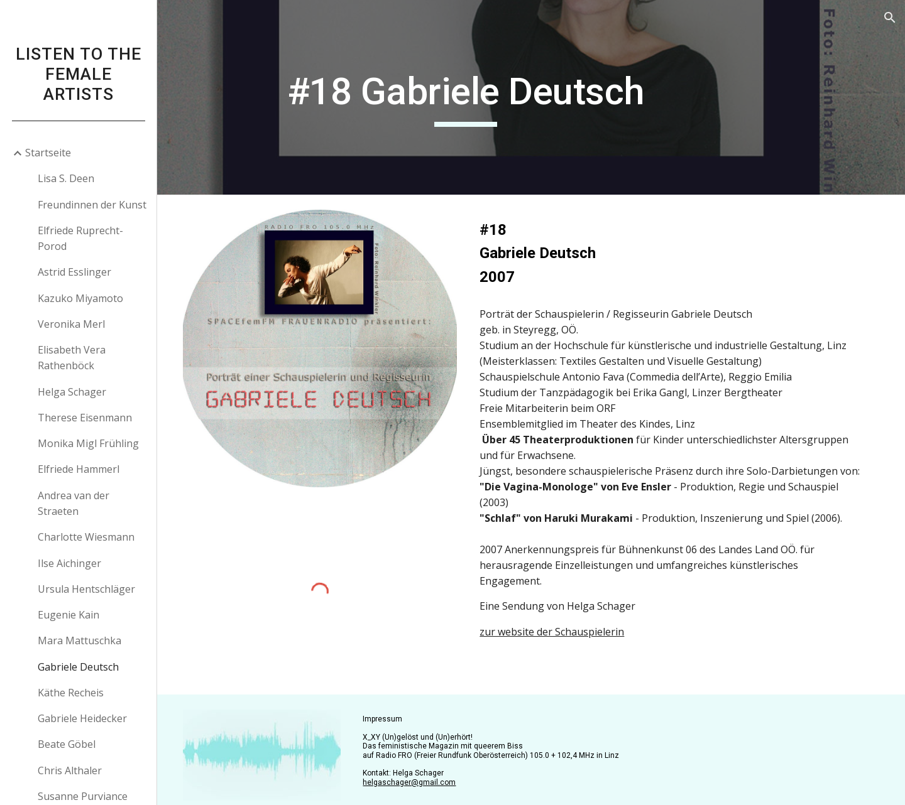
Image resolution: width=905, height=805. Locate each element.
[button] (890, 18)
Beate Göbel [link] (67, 744)
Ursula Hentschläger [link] (86, 589)
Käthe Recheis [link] (71, 693)
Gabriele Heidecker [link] (82, 718)
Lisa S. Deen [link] (66, 178)
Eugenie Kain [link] (68, 615)
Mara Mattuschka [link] (79, 640)
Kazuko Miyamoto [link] (80, 298)
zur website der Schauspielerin (560, 647)
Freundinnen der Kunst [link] (92, 205)
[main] (474, 97)
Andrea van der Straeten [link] (73, 503)
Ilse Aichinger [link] (69, 563)
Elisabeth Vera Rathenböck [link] (72, 357)
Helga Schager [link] (72, 392)
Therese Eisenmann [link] (85, 417)
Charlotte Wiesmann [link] (86, 537)
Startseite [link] (48, 152)
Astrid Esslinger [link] (74, 272)
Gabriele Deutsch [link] (78, 667)
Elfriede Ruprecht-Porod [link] (80, 238)
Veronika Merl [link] (71, 324)
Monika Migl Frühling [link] (88, 443)
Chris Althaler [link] (70, 770)
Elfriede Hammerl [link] (78, 469)
